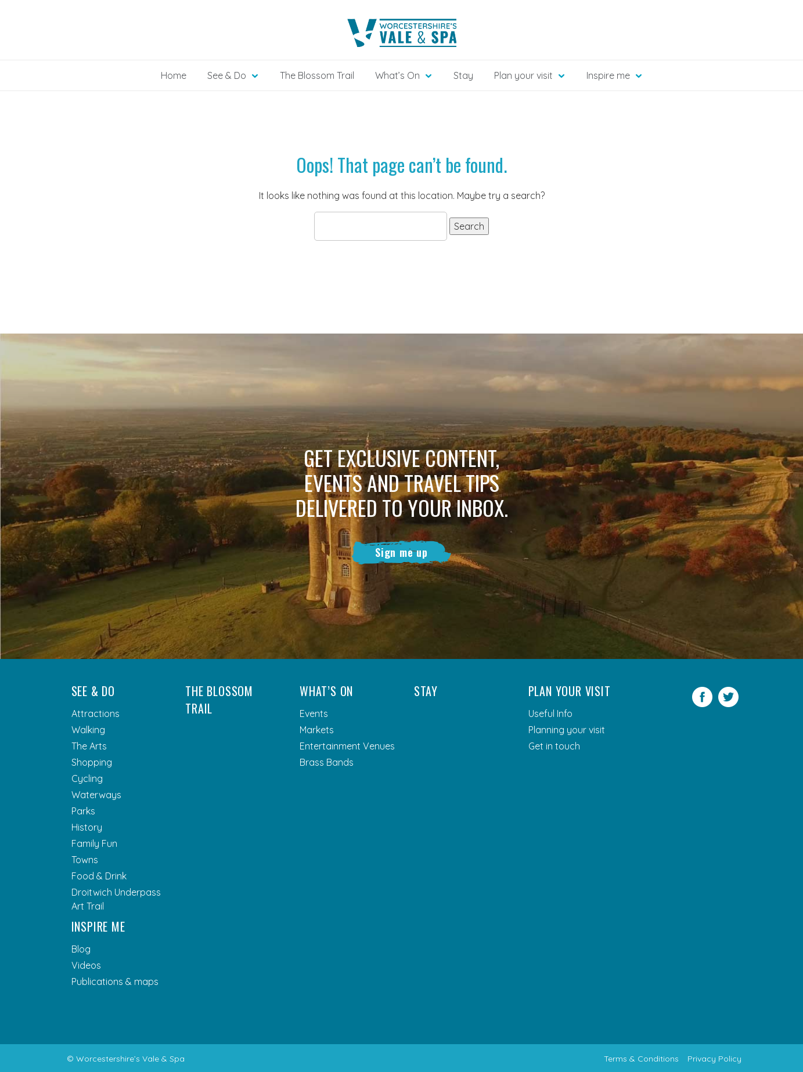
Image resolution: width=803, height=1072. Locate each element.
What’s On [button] (397, 75)
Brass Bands (327, 762)
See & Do (93, 691)
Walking (88, 730)
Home (173, 75)
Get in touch (554, 746)
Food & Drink (99, 876)
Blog (81, 949)
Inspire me (98, 926)
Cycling (87, 778)
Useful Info (550, 713)
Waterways (96, 795)
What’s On (326, 691)
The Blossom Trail (317, 75)
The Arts (89, 746)
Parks (83, 811)
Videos (86, 965)
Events (314, 713)
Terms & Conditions (641, 1058)
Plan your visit (569, 691)
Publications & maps (115, 981)
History (86, 827)
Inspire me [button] (608, 75)
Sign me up (401, 552)
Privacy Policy (714, 1058)
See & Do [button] (226, 75)
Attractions (95, 713)
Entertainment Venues (347, 746)
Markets (317, 730)
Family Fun (94, 843)
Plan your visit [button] (523, 75)
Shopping (91, 762)
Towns (84, 859)
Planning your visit (566, 730)
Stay (463, 75)
